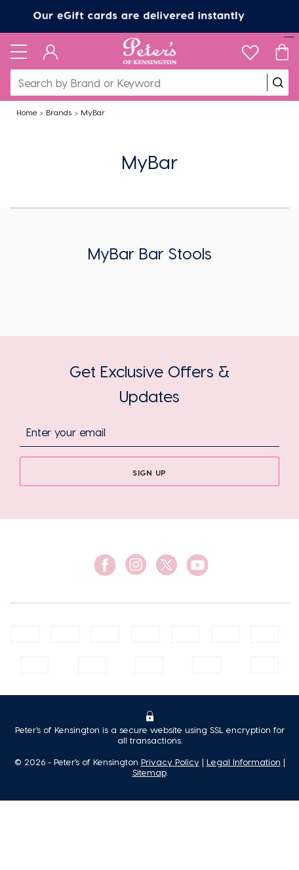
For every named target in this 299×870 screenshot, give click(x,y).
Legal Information (244, 761)
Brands (58, 112)
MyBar (93, 112)
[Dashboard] (50, 51)
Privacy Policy (170, 761)
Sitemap (149, 772)
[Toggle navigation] (18, 51)
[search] (278, 82)
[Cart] (282, 51)
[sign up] (149, 471)
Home (26, 112)
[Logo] (149, 51)
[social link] (104, 565)
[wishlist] (250, 49)
